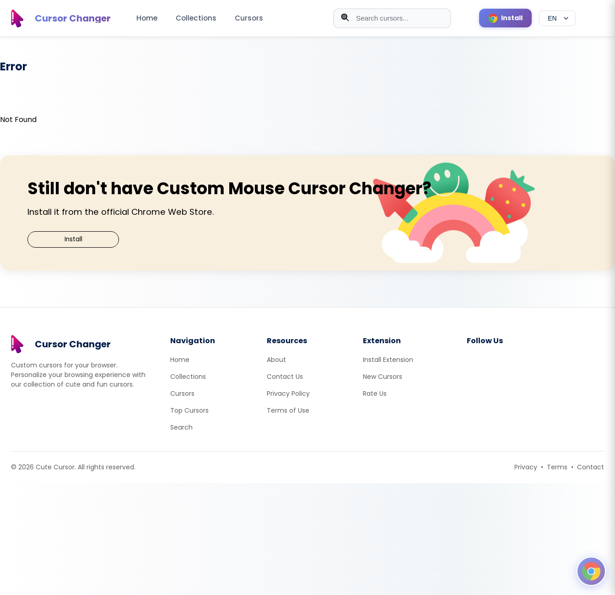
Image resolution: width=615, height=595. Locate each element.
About (276, 359)
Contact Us (285, 376)
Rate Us (375, 393)
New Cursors (382, 376)
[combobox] (392, 18)
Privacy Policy (288, 393)
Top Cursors (189, 410)
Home (146, 18)
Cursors (249, 18)
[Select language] (557, 18)
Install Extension (388, 359)
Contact (590, 467)
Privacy (525, 467)
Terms (557, 467)
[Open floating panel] (591, 571)
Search (181, 427)
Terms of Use (288, 410)
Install (73, 239)
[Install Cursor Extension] (505, 18)
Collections (196, 18)
